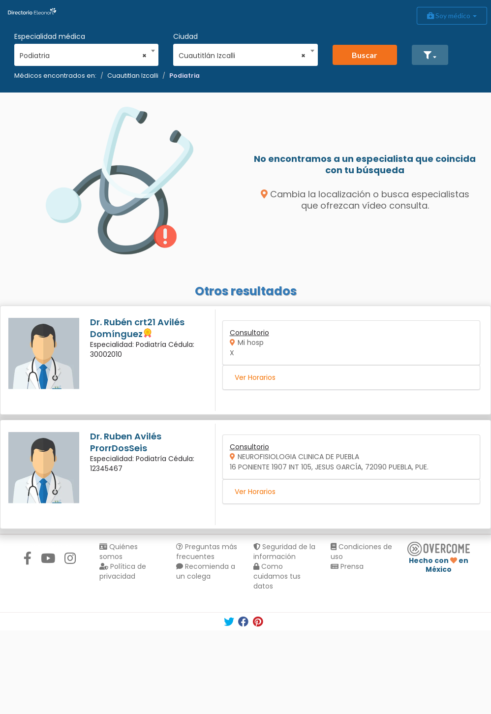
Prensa (347, 566)
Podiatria (184, 75)
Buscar (364, 55)
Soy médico (452, 15)
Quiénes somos (118, 551)
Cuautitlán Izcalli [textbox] (242, 55)
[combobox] (83, 53)
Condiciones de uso (361, 551)
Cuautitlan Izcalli (132, 75)
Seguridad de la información (284, 551)
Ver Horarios (255, 377)
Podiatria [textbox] (83, 55)
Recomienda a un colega (205, 571)
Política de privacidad (122, 571)
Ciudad (185, 36)
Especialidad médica (49, 36)
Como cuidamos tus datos (277, 576)
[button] (430, 55)
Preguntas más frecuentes (206, 551)
